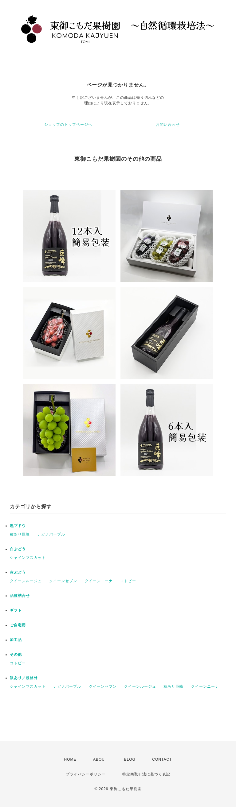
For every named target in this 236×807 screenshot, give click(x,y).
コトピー (128, 581)
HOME (70, 759)
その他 (16, 654)
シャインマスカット (28, 557)
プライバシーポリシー (86, 774)
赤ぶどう (18, 572)
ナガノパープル (51, 534)
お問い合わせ (168, 124)
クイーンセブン (63, 581)
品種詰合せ (20, 596)
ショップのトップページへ (68, 124)
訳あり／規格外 (24, 678)
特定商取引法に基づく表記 (146, 774)
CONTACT (162, 759)
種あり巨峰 (20, 534)
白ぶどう (18, 549)
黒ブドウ (18, 526)
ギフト (16, 610)
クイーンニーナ (99, 581)
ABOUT (100, 759)
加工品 (16, 640)
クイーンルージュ (26, 581)
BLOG (130, 759)
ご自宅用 (18, 625)
